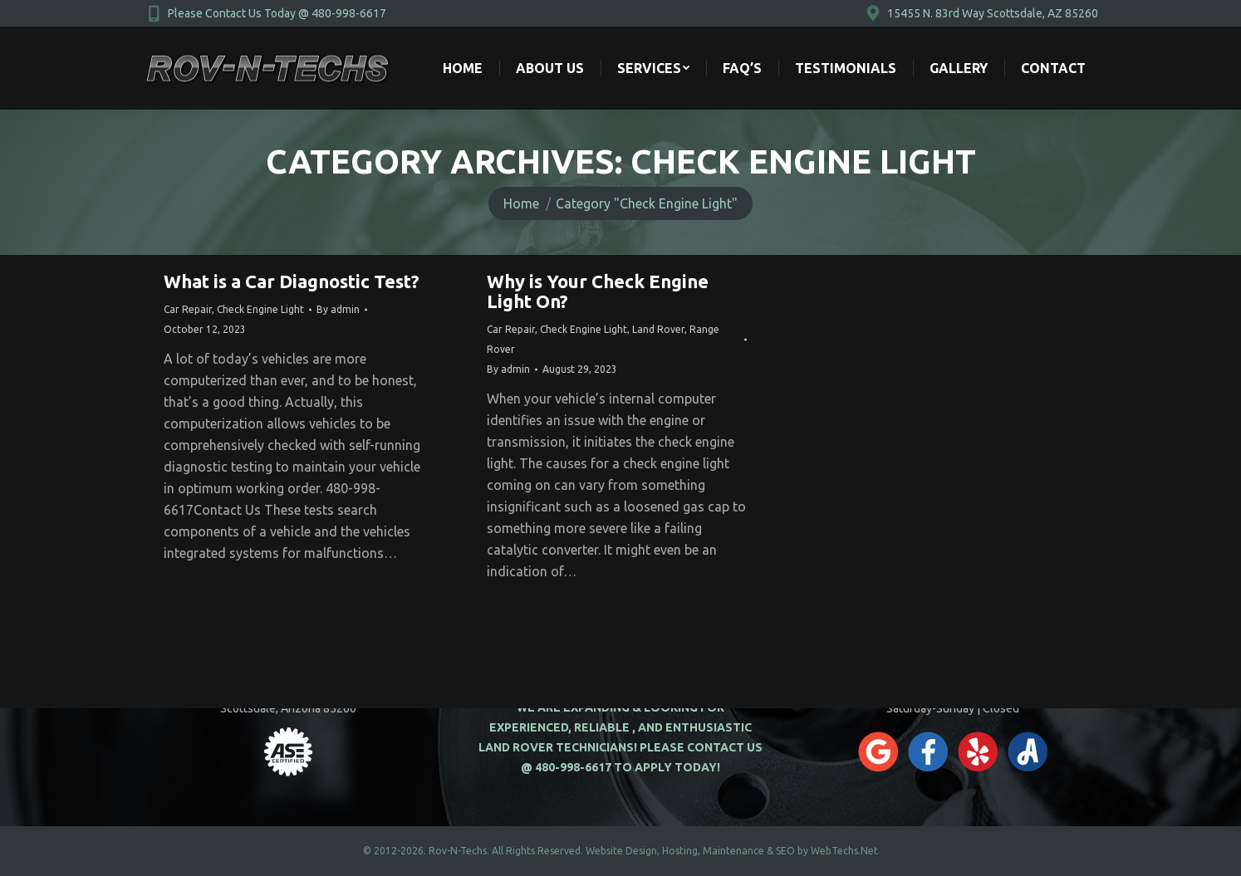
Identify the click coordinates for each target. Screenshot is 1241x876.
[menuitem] (462, 68)
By (338, 309)
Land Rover (658, 329)
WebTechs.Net (844, 850)
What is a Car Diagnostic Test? (291, 281)
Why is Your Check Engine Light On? (598, 291)
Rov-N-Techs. (459, 850)
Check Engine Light (260, 309)
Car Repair (188, 309)
